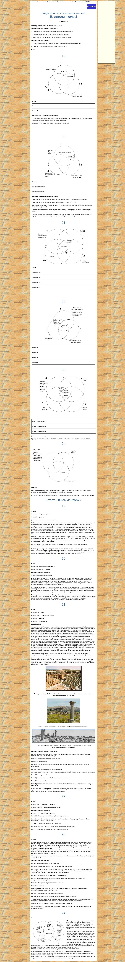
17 (58, 25)
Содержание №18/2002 (84, 1)
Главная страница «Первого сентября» (46, 1)
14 (53, 25)
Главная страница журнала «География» (67, 1)
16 (56, 25)
